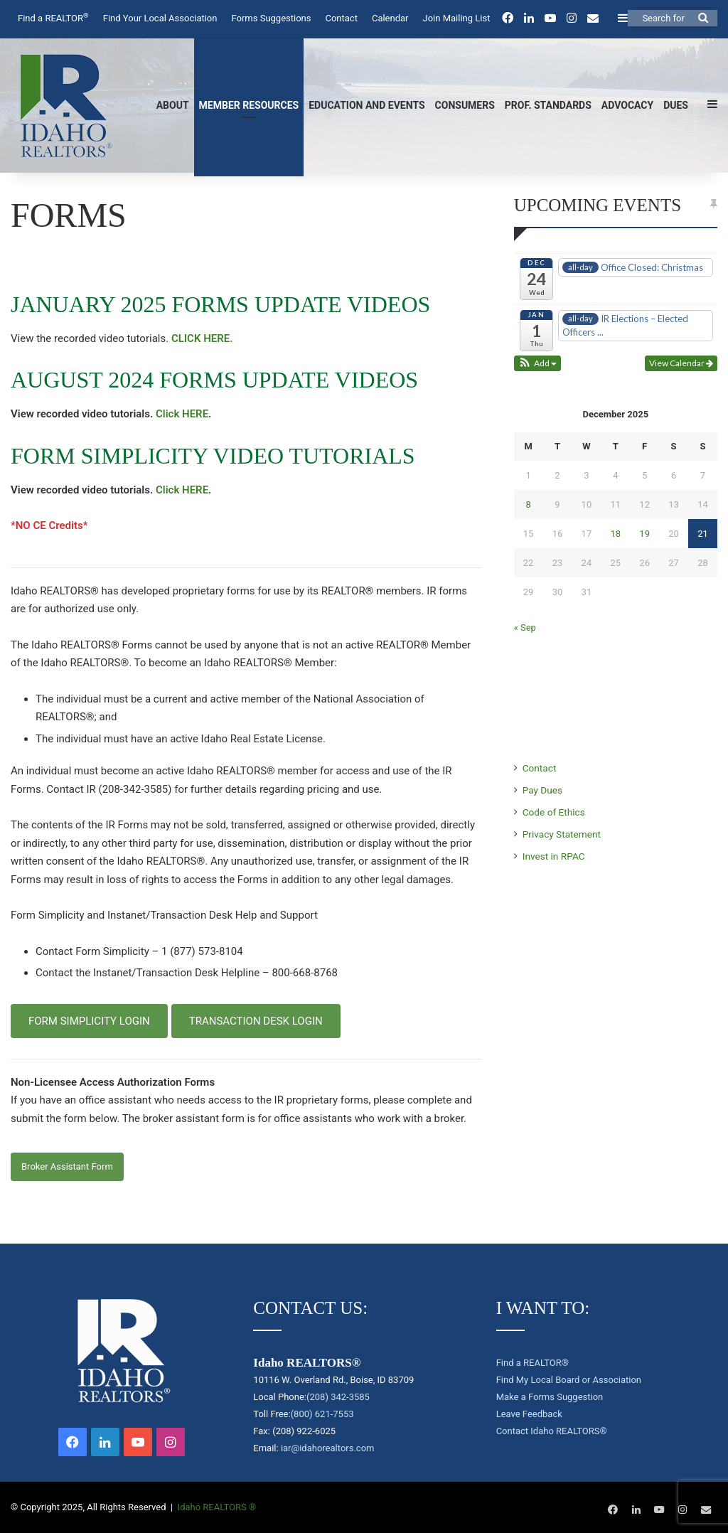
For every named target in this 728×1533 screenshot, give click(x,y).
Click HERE (182, 413)
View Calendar (681, 363)
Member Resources (249, 105)
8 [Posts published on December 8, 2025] (527, 504)
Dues (675, 105)
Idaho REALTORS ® (217, 1507)
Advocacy (627, 105)
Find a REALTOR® (532, 1362)
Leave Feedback (529, 1414)
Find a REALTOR (53, 17)
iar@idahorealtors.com (328, 1448)
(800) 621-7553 (322, 1414)
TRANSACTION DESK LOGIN (256, 1021)
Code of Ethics (554, 812)
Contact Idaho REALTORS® (551, 1431)
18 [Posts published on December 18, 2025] (615, 533)
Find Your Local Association (160, 18)
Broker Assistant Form (67, 1166)
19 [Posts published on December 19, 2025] (644, 533)
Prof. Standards (548, 105)
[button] (538, 363)
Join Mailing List (457, 18)
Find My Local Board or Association (568, 1379)
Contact (341, 18)
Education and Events (366, 105)
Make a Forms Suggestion (550, 1397)
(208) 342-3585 (338, 1397)
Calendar (390, 18)
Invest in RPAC (554, 856)
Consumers (465, 105)
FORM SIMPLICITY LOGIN (89, 1021)
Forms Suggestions (271, 18)
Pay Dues (542, 790)
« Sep (525, 627)
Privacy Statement (562, 834)
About (172, 105)
